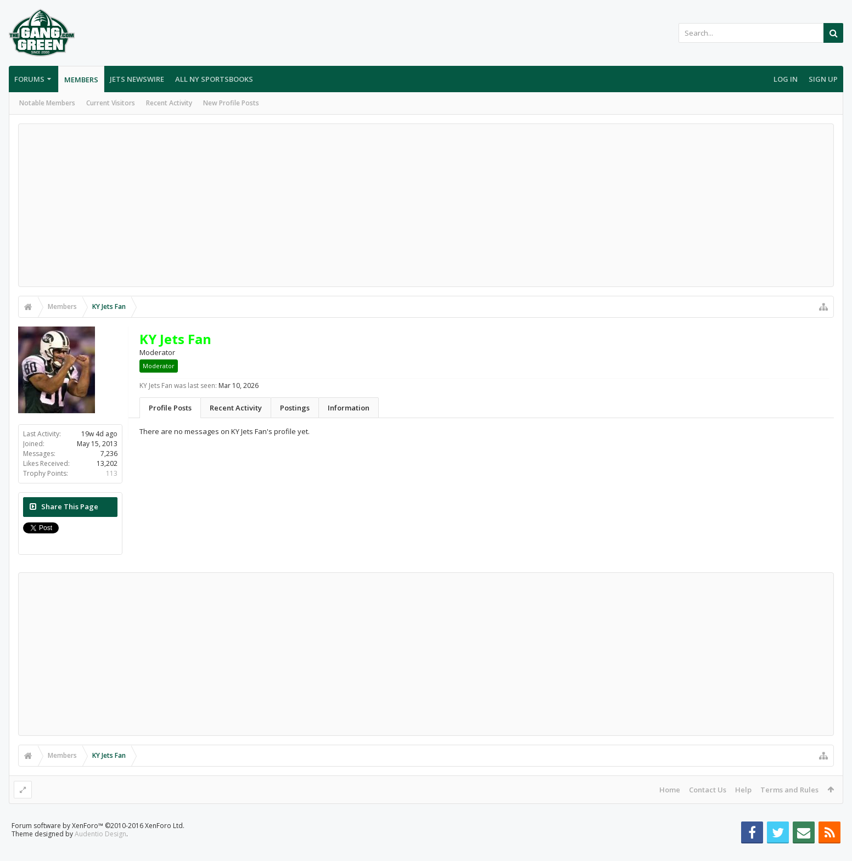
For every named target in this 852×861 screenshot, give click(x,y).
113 (111, 473)
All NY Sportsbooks (214, 79)
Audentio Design (100, 851)
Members (81, 80)
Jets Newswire (137, 79)
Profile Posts (170, 408)
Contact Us (707, 790)
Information (348, 408)
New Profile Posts (231, 103)
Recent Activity (169, 103)
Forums (29, 79)
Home (669, 790)
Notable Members (47, 103)
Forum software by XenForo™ (98, 843)
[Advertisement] (426, 205)
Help (743, 790)
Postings (295, 408)
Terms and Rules (789, 790)
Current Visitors (110, 103)
